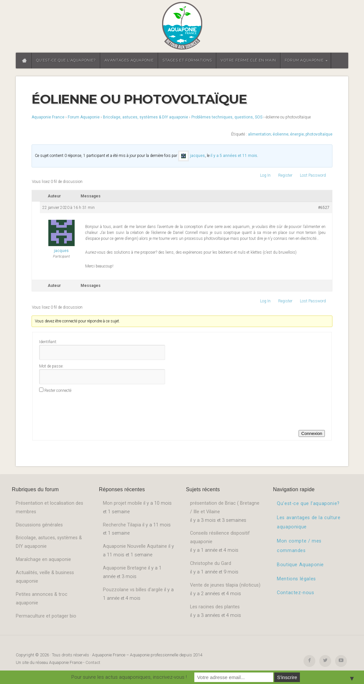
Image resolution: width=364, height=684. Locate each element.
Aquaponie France (48, 117)
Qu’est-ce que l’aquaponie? (66, 60)
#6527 (323, 207)
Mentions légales (296, 579)
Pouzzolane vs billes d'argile (133, 590)
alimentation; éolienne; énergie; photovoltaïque (290, 134)
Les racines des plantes (215, 607)
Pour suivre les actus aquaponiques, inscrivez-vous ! (129, 677)
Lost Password (313, 175)
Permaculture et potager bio (46, 616)
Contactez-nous (295, 592)
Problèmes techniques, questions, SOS (226, 117)
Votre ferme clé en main (248, 60)
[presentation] (89, 410)
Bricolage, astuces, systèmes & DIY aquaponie (145, 117)
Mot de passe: (51, 366)
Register (285, 175)
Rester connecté (57, 390)
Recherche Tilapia (122, 525)
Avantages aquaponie (129, 60)
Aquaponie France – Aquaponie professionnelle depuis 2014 (182, 26)
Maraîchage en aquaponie (43, 559)
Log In (265, 175)
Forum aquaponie (304, 60)
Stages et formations (187, 60)
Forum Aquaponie (84, 117)
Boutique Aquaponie (300, 565)
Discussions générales (39, 525)
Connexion (311, 433)
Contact (92, 662)
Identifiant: (48, 342)
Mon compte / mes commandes (299, 545)
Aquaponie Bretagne (125, 568)
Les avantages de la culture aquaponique (308, 522)
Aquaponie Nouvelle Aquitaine (135, 546)
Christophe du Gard (210, 563)
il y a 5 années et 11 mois (233, 155)
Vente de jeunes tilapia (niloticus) (225, 585)
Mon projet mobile (122, 503)
